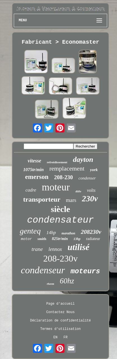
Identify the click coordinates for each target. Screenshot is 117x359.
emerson (36, 176)
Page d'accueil (60, 304)
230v (90, 198)
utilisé (78, 247)
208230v (91, 232)
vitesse (34, 161)
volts (91, 190)
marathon (68, 233)
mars (71, 200)
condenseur (43, 270)
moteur (56, 187)
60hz (67, 281)
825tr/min (60, 239)
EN (55, 337)
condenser (87, 178)
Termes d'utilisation (60, 329)
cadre (31, 190)
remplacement (66, 168)
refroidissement (57, 162)
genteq (30, 231)
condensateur (60, 220)
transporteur (41, 199)
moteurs (85, 271)
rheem (50, 283)
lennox (55, 249)
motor (26, 239)
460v (78, 191)
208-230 (63, 177)
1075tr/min (33, 169)
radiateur (93, 239)
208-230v (60, 258)
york (94, 169)
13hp (76, 239)
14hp (51, 232)
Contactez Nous (60, 312)
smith (41, 239)
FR (66, 337)
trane (37, 249)
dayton (83, 159)
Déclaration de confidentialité (60, 321)
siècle (60, 209)
